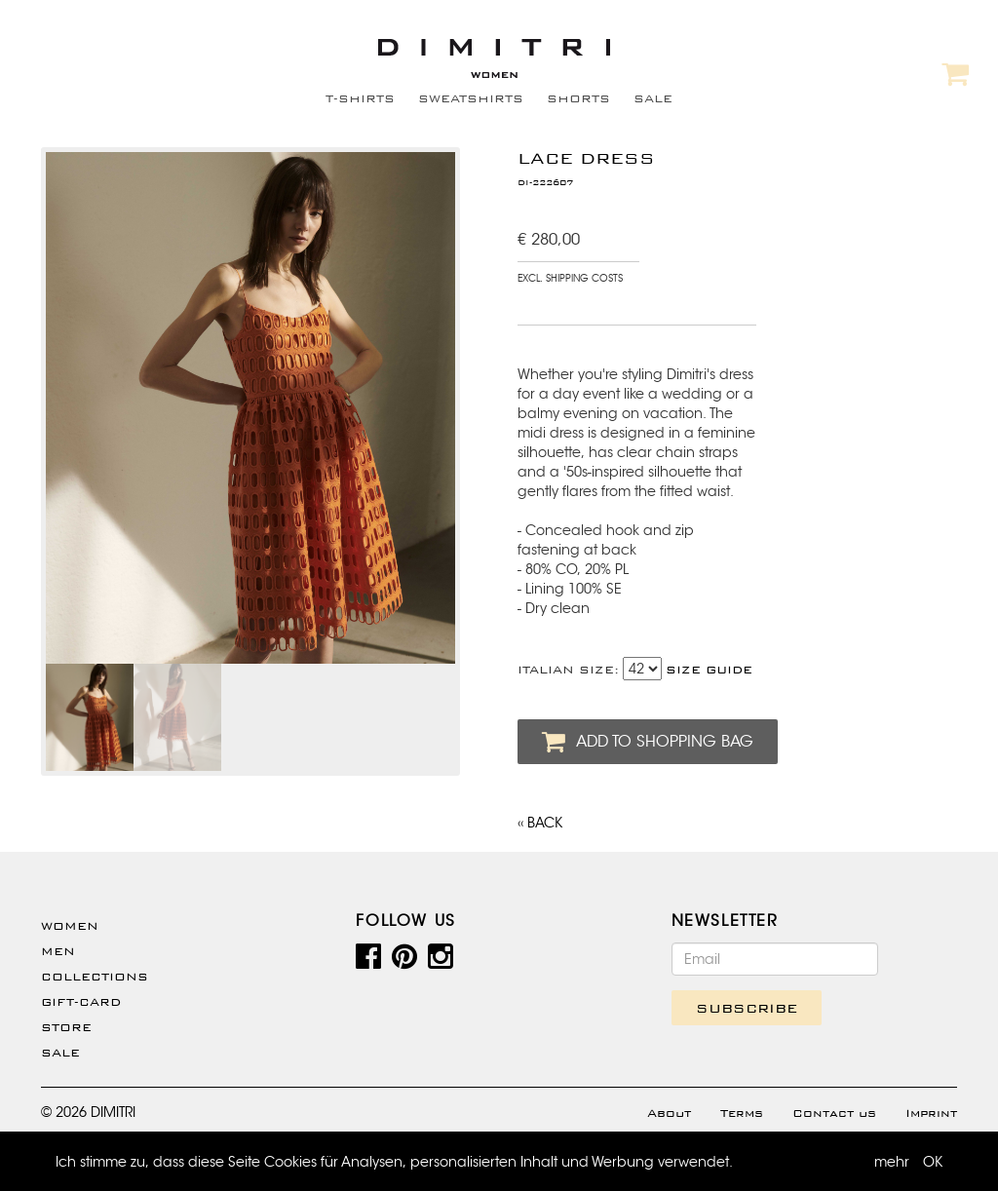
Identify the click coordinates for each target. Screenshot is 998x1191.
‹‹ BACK (540, 822)
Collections (94, 976)
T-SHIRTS (360, 98)
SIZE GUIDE (709, 669)
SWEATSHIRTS (470, 98)
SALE (652, 98)
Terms (741, 1113)
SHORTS (578, 98)
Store (66, 1027)
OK (932, 1162)
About (669, 1113)
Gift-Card (81, 1002)
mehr (891, 1162)
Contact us (834, 1113)
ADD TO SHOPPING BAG (647, 741)
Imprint (931, 1113)
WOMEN (69, 926)
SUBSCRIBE (746, 1008)
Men (58, 951)
